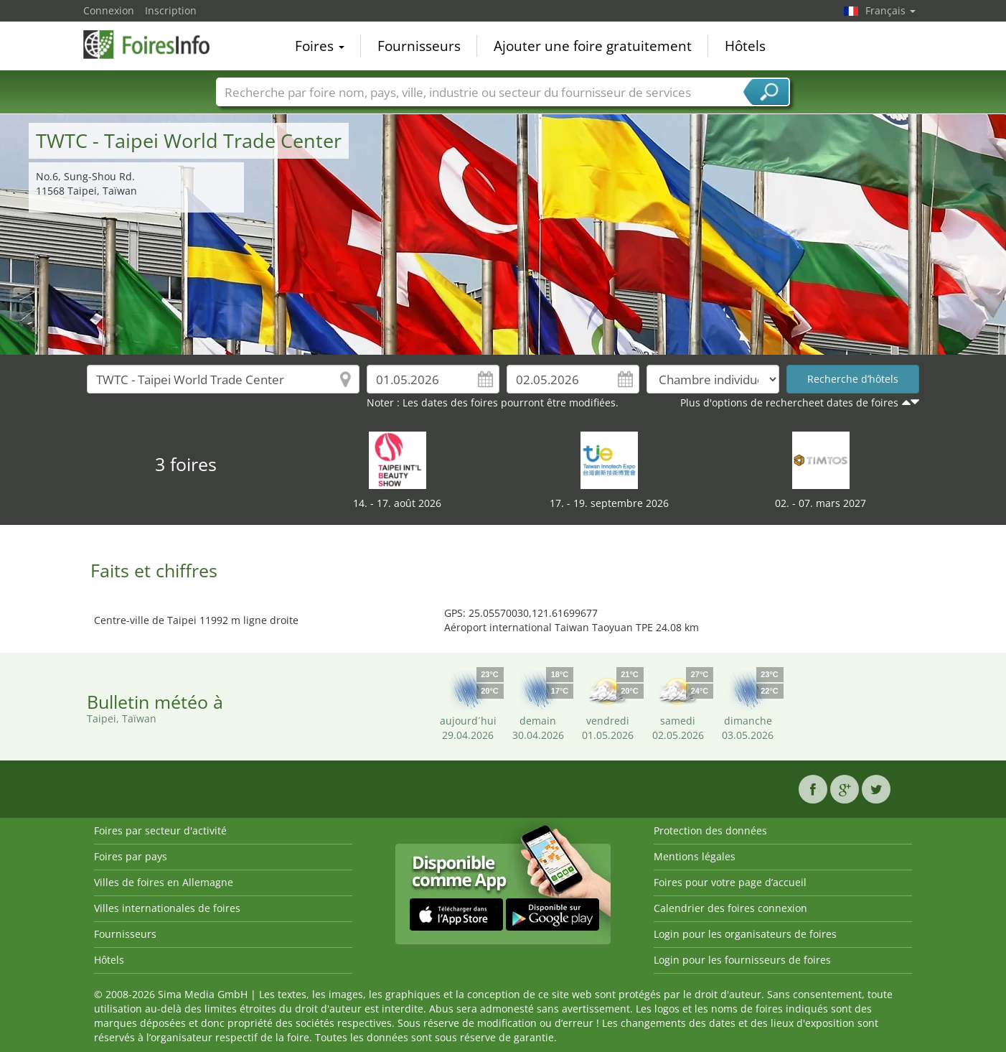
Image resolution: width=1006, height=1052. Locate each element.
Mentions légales (694, 856)
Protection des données (710, 830)
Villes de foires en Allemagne (163, 882)
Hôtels (745, 46)
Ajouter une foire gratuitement (593, 46)
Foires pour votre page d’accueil (730, 882)
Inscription (171, 10)
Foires (319, 46)
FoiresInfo (155, 44)
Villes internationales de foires (167, 908)
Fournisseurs (419, 46)
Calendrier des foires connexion (730, 908)
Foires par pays (130, 856)
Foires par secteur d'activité (160, 830)
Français (890, 10)
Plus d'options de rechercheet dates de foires (789, 402)
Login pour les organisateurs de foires (745, 934)
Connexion (108, 10)
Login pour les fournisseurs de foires (742, 960)
